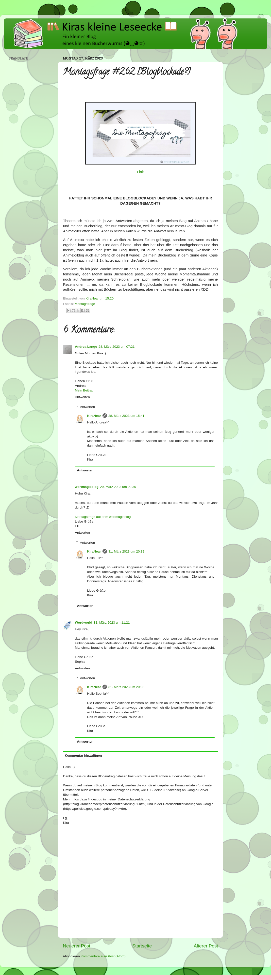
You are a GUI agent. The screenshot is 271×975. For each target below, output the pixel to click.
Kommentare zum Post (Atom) (103, 956)
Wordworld (83, 622)
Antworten (82, 397)
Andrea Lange (86, 346)
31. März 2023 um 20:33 (126, 687)
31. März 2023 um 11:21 (112, 622)
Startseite (142, 945)
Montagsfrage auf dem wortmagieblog (103, 517)
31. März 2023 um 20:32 (126, 551)
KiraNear (94, 416)
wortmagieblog (87, 487)
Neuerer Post (76, 945)
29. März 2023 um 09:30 (118, 487)
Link (140, 172)
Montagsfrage (85, 304)
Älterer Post (206, 945)
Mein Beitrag (84, 390)
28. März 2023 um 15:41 (126, 416)
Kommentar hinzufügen (83, 755)
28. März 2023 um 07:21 (117, 346)
